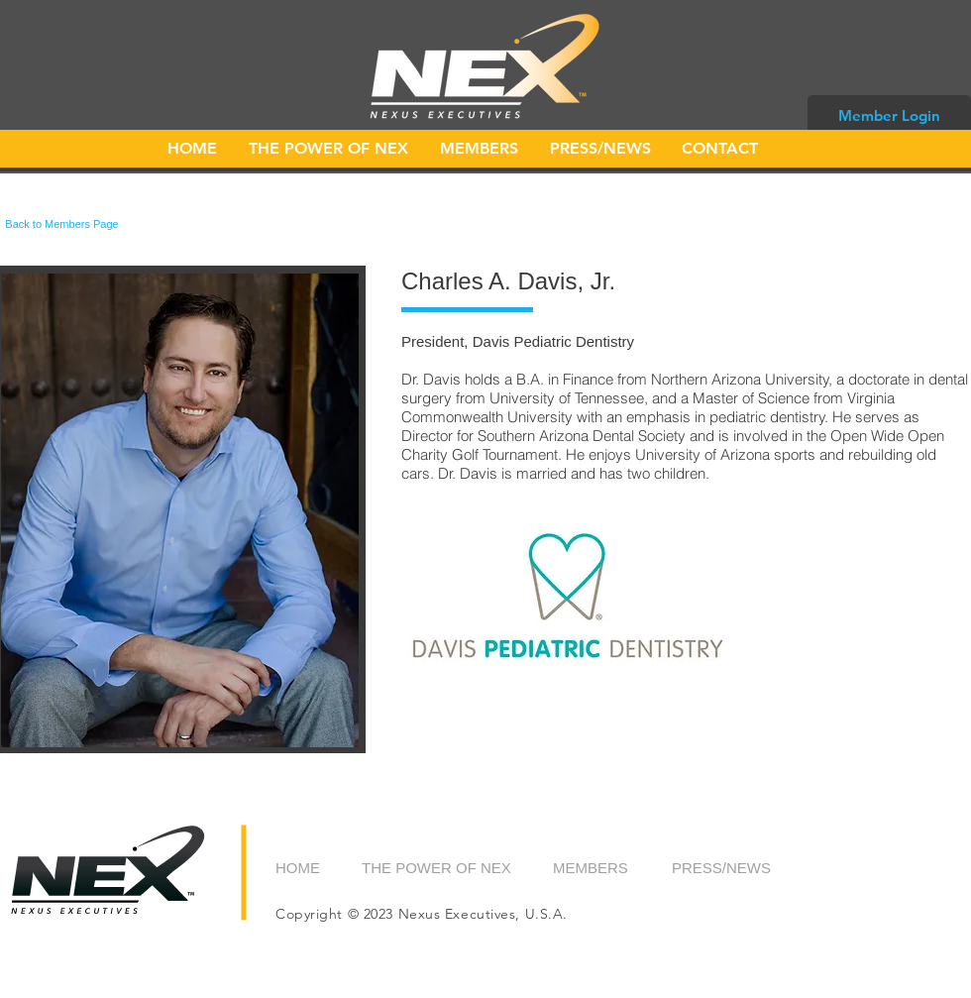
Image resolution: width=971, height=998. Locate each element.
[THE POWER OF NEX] (437, 867)
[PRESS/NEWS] (722, 867)
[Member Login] (889, 115)
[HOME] (319, 867)
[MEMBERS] (603, 867)
